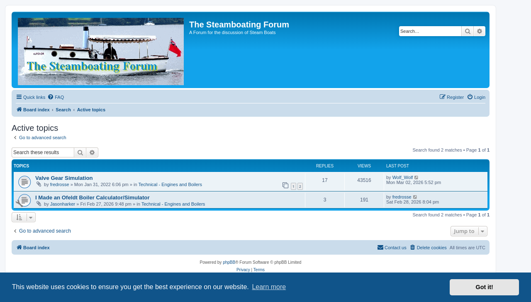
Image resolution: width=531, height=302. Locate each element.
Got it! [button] (484, 287)
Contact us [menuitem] (392, 247)
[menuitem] (55, 97)
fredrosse (59, 184)
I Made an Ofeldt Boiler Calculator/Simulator (92, 197)
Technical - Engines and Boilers (170, 184)
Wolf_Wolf (402, 177)
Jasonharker (63, 203)
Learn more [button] (269, 286)
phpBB (229, 262)
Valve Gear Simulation (64, 178)
